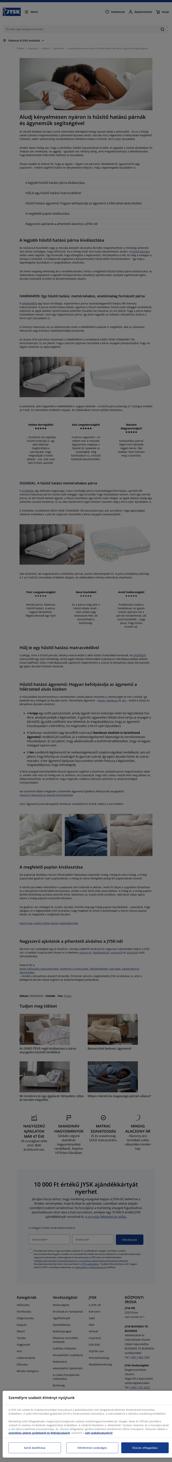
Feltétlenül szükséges (92, 1448)
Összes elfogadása (145, 1448)
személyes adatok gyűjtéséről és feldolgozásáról (39, 1433)
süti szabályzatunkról (98, 1433)
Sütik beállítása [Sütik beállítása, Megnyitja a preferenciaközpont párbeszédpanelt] (34, 1448)
